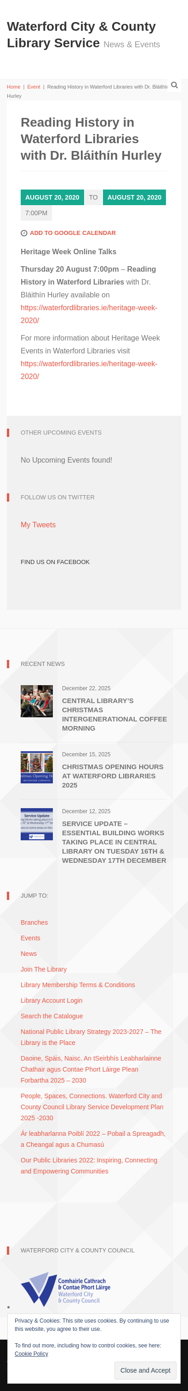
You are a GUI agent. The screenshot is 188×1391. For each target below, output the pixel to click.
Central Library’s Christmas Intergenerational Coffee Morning (114, 714)
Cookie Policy (31, 1354)
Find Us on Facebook (55, 562)
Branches (34, 922)
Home (13, 86)
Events (30, 938)
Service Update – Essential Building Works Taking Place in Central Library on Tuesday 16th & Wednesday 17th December (114, 842)
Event (33, 86)
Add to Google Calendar (73, 232)
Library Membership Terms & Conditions (78, 985)
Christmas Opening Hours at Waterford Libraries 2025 (113, 776)
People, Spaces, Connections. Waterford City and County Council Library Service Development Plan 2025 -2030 (92, 1107)
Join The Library (44, 969)
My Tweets (38, 525)
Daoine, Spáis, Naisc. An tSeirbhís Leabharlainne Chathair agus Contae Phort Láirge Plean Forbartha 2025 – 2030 (91, 1069)
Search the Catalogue (52, 1016)
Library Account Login (52, 1000)
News (29, 953)
